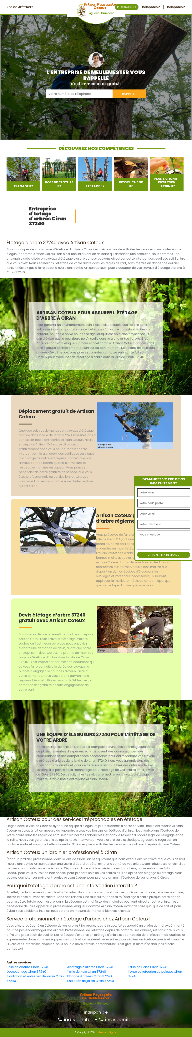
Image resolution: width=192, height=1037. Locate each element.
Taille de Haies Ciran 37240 (148, 967)
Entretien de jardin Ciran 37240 (90, 981)
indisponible (75, 1019)
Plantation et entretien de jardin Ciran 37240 (35, 978)
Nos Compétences (20, 7)
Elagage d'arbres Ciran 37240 (89, 976)
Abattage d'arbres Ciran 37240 (90, 967)
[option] (23, 174)
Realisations (126, 7)
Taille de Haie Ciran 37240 (86, 971)
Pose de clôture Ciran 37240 (28, 967)
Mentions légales (108, 1032)
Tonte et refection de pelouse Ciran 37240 (155, 973)
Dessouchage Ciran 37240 (26, 971)
